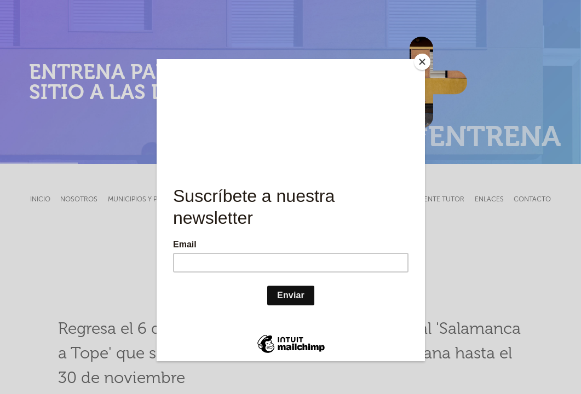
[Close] (422, 62)
